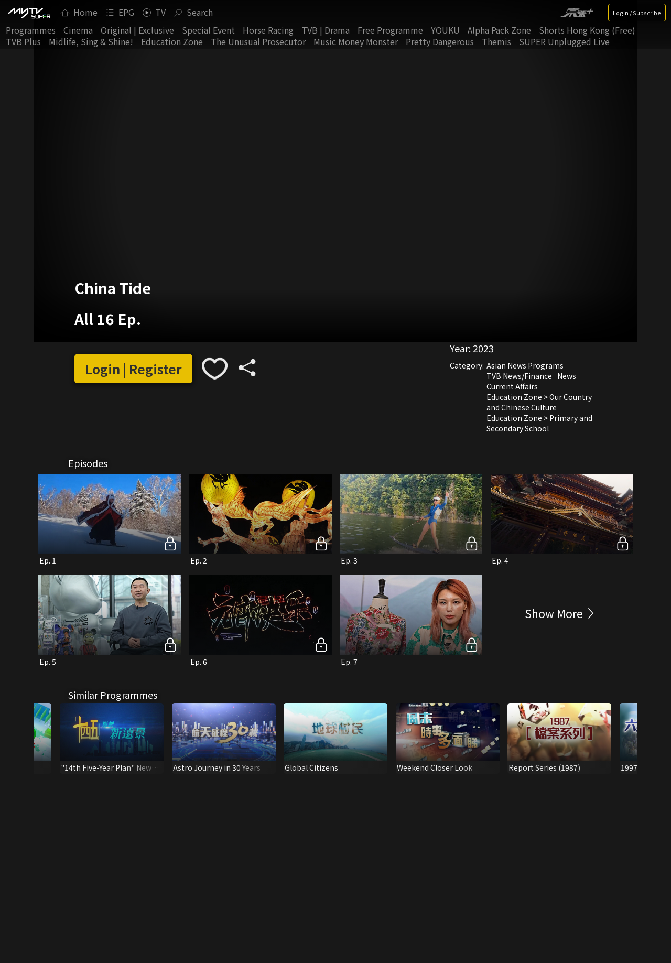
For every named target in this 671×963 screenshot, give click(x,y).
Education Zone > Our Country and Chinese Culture (539, 402)
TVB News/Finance (519, 376)
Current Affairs (512, 386)
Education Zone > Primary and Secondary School (539, 423)
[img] (28, 12)
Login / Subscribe (637, 12)
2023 (483, 348)
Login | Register (133, 369)
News (566, 376)
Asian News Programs (525, 365)
